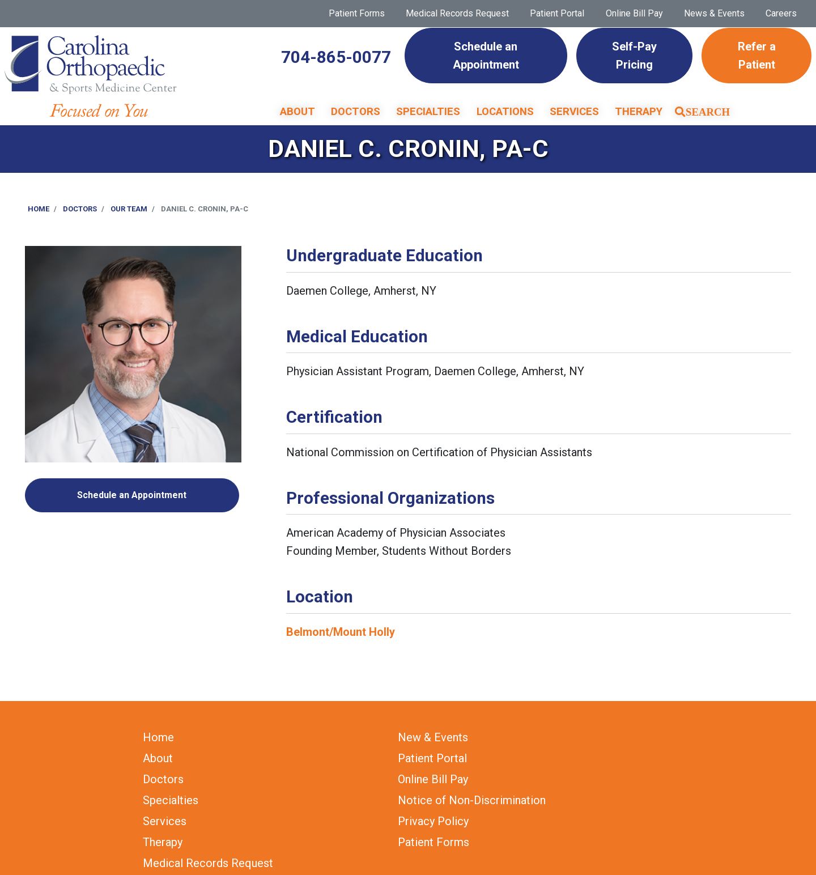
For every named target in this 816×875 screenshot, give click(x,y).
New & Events (433, 737)
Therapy (638, 111)
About (297, 111)
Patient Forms (357, 13)
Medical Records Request (457, 13)
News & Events (714, 13)
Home (38, 209)
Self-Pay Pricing (634, 55)
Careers (781, 13)
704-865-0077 (336, 57)
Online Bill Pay (634, 13)
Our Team (128, 209)
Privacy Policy (433, 821)
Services (574, 111)
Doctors (355, 111)
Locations (505, 111)
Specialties (428, 111)
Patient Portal (557, 13)
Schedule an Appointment (486, 55)
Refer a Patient (757, 55)
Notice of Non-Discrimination (472, 800)
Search (708, 112)
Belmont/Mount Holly (340, 632)
